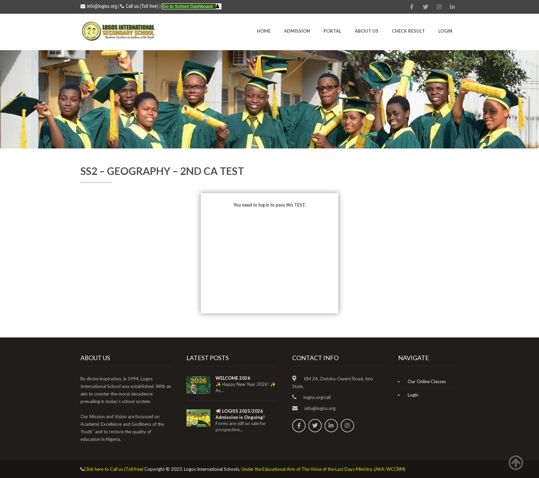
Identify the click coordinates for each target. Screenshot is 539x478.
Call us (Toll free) (142, 6)
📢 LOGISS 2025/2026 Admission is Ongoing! (240, 414)
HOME (264, 31)
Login (445, 31)
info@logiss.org (98, 6)
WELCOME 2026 (233, 378)
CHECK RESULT (408, 31)
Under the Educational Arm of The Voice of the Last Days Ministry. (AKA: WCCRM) (323, 469)
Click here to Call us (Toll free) (113, 469)
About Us (366, 31)
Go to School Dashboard (187, 6)
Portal (332, 31)
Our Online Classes (427, 381)
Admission (297, 31)
